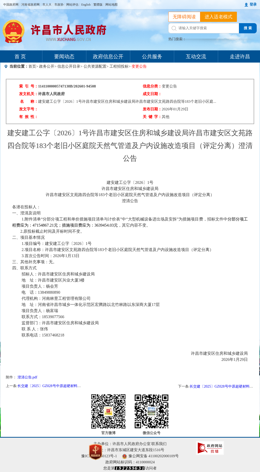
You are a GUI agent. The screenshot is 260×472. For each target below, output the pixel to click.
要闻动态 (64, 56)
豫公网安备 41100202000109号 (150, 456)
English (86, 4)
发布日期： (152, 109)
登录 (253, 4)
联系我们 (159, 444)
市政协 (58, 4)
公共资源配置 (95, 66)
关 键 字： (152, 117)
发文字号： (28, 109)
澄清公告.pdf (27, 377)
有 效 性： (28, 117)
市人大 (47, 4)
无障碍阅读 (184, 16)
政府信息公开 (108, 56)
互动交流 (196, 56)
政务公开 (46, 66)
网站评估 (72, 4)
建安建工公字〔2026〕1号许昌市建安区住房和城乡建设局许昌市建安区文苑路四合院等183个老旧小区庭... (127, 101)
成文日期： (152, 94)
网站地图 (111, 4)
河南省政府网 (30, 4)
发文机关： (28, 94)
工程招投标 (118, 66)
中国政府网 (11, 4)
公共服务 (152, 56)
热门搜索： (177, 39)
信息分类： (152, 86)
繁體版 (98, 4)
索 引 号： (28, 86)
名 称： (29, 101)
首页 (32, 66)
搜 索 (248, 28)
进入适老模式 (219, 16)
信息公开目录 (68, 66)
